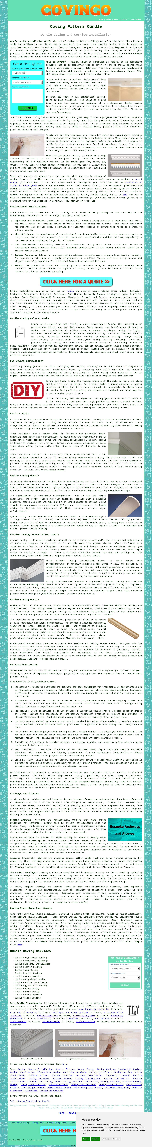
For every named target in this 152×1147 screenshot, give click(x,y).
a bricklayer (102, 1019)
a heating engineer (84, 1015)
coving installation (74, 212)
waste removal (18, 1022)
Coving (21, 1069)
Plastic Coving (62, 1078)
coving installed (121, 50)
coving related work (63, 349)
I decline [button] (95, 1139)
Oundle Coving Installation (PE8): (31, 41)
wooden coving (62, 605)
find (18, 914)
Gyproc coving (28, 505)
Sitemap (12, 1123)
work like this (132, 144)
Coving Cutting (106, 1069)
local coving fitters (53, 352)
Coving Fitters (38, 1123)
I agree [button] (85, 1139)
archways (15, 847)
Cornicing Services (74, 1072)
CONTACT (125, 20)
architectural (100, 887)
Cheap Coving (62, 1081)
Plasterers (31, 1091)
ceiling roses (92, 127)
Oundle (70, 291)
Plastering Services (51, 1091)
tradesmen (15, 1025)
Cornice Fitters (65, 1069)
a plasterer (73, 1019)
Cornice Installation (89, 1075)
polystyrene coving (108, 337)
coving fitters (87, 306)
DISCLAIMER (136, 20)
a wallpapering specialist (94, 1009)
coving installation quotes (71, 942)
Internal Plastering (117, 1088)
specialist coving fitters (74, 138)
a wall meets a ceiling (68, 68)
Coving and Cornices (33, 1085)
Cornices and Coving (40, 1081)
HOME (101, 20)
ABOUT (116, 20)
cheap (96, 162)
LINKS (108, 20)
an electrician (51, 1022)
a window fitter (85, 1022)
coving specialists (53, 303)
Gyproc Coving (86, 1069)
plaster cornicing (47, 1015)
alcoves (92, 864)
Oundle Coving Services (30, 951)
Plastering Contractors (88, 1088)
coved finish (130, 109)
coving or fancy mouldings (83, 41)
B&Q (124, 195)
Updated (50, 1123)
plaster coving (19, 775)
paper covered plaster (65, 74)
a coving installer (27, 1009)
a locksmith (44, 1019)
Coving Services (62, 1075)
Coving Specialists (100, 1072)
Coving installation (22, 291)
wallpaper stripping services (70, 1012)
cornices (19, 127)
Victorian (100, 89)
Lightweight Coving (129, 1069)
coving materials (64, 224)
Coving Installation (40, 1069)
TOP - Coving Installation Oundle (30, 1101)
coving (116, 68)
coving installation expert (49, 117)
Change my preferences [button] (111, 1139)
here (19, 945)
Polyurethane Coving (48, 1072)
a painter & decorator (23, 1012)
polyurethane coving (70, 346)
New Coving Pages (23, 1123)
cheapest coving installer (76, 159)
